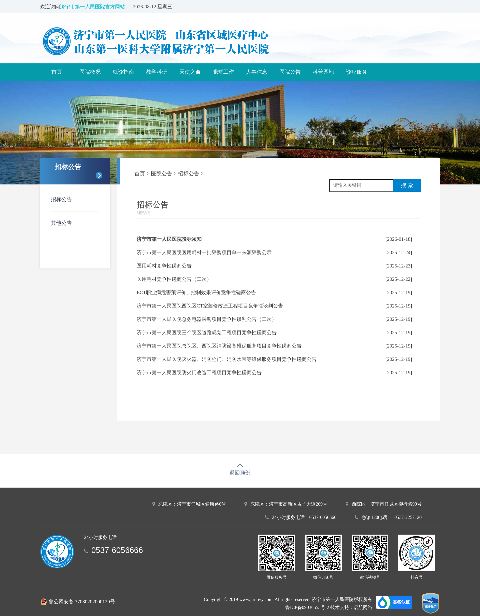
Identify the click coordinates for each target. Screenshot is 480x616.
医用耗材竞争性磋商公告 (164, 265)
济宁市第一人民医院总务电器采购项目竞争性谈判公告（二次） (207, 319)
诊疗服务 (356, 72)
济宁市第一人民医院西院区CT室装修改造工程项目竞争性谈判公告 (210, 306)
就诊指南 (123, 72)
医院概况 (90, 72)
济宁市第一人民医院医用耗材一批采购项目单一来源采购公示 (204, 252)
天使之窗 (190, 72)
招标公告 (61, 199)
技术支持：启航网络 (351, 607)
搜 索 (407, 185)
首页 (56, 72)
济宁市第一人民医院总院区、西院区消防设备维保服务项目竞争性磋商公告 (219, 346)
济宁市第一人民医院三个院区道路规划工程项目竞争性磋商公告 (207, 332)
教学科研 (156, 72)
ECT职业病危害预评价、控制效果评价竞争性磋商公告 (196, 292)
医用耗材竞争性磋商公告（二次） (174, 279)
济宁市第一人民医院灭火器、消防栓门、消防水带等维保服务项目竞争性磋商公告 (227, 359)
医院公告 (290, 72)
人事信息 (256, 72)
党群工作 (223, 72)
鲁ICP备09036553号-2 (307, 607)
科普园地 (323, 72)
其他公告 (61, 223)
